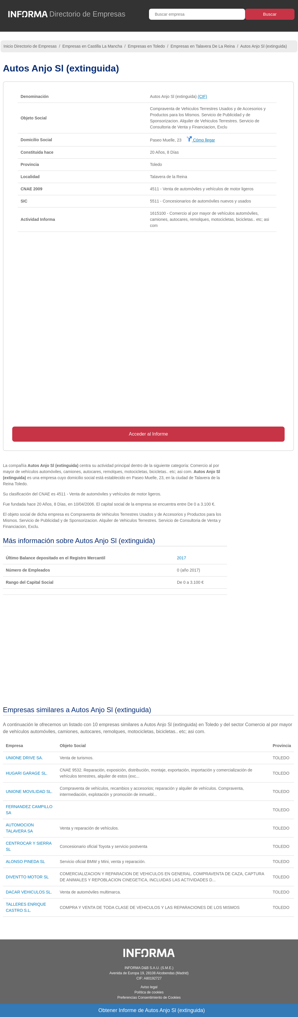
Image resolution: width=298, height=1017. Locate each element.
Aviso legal (149, 987)
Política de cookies (149, 992)
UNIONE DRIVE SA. (24, 757)
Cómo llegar (201, 140)
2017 (181, 558)
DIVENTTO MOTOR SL (27, 877)
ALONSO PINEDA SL (25, 861)
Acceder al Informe (148, 433)
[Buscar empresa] (197, 14)
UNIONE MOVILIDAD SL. (29, 791)
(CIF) (202, 96)
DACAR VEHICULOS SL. (29, 892)
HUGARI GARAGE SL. (26, 773)
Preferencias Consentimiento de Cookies (148, 997)
